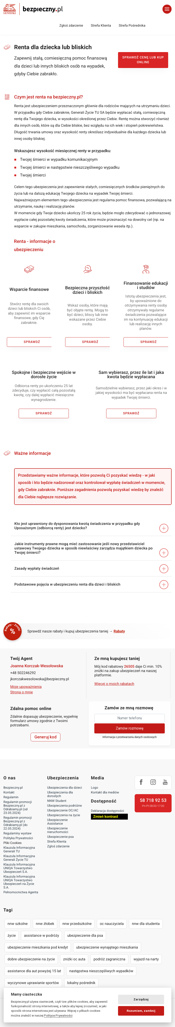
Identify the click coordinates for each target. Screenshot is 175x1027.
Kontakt (8, 792)
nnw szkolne (18, 923)
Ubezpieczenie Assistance (57, 822)
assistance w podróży (41, 935)
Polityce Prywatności (58, 1015)
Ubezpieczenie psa (60, 837)
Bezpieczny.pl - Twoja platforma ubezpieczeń (33, 9)
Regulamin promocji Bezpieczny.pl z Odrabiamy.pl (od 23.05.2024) (17, 807)
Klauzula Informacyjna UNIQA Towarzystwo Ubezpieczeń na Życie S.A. (19, 882)
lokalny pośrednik (81, 983)
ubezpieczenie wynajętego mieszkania (107, 947)
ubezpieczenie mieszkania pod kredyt (38, 947)
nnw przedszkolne (77, 923)
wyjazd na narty (146, 959)
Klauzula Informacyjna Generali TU (19, 849)
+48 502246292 (23, 673)
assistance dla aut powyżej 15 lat (34, 971)
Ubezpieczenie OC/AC (62, 810)
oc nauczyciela (112, 923)
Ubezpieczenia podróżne (64, 806)
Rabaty (119, 631)
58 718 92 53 (153, 800)
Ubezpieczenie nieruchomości (57, 830)
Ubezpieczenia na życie (63, 815)
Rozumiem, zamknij (141, 1010)
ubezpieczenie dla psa (85, 935)
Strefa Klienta (101, 25)
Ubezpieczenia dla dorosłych (60, 794)
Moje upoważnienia (26, 687)
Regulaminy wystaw (17, 833)
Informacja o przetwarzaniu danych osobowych (130, 737)
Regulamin (10, 797)
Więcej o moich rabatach (114, 684)
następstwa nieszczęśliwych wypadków (101, 971)
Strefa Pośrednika (132, 25)
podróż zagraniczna (109, 959)
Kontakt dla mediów (105, 792)
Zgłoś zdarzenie (71, 25)
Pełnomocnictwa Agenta (20, 892)
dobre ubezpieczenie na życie (31, 959)
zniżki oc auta (74, 959)
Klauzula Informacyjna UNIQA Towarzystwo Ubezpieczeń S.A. (19, 868)
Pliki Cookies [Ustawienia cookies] (12, 843)
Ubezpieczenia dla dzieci (64, 788)
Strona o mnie (21, 692)
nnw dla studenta (146, 923)
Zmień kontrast (105, 816)
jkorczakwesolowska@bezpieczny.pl (39, 679)
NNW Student (56, 801)
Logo (94, 788)
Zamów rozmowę (129, 728)
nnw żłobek (45, 923)
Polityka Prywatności (18, 838)
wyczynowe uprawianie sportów (33, 983)
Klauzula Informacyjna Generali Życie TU (19, 858)
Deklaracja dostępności (107, 811)
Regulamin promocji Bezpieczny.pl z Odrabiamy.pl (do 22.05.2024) (17, 823)
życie (12, 935)
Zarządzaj (141, 999)
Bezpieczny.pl (13, 788)
